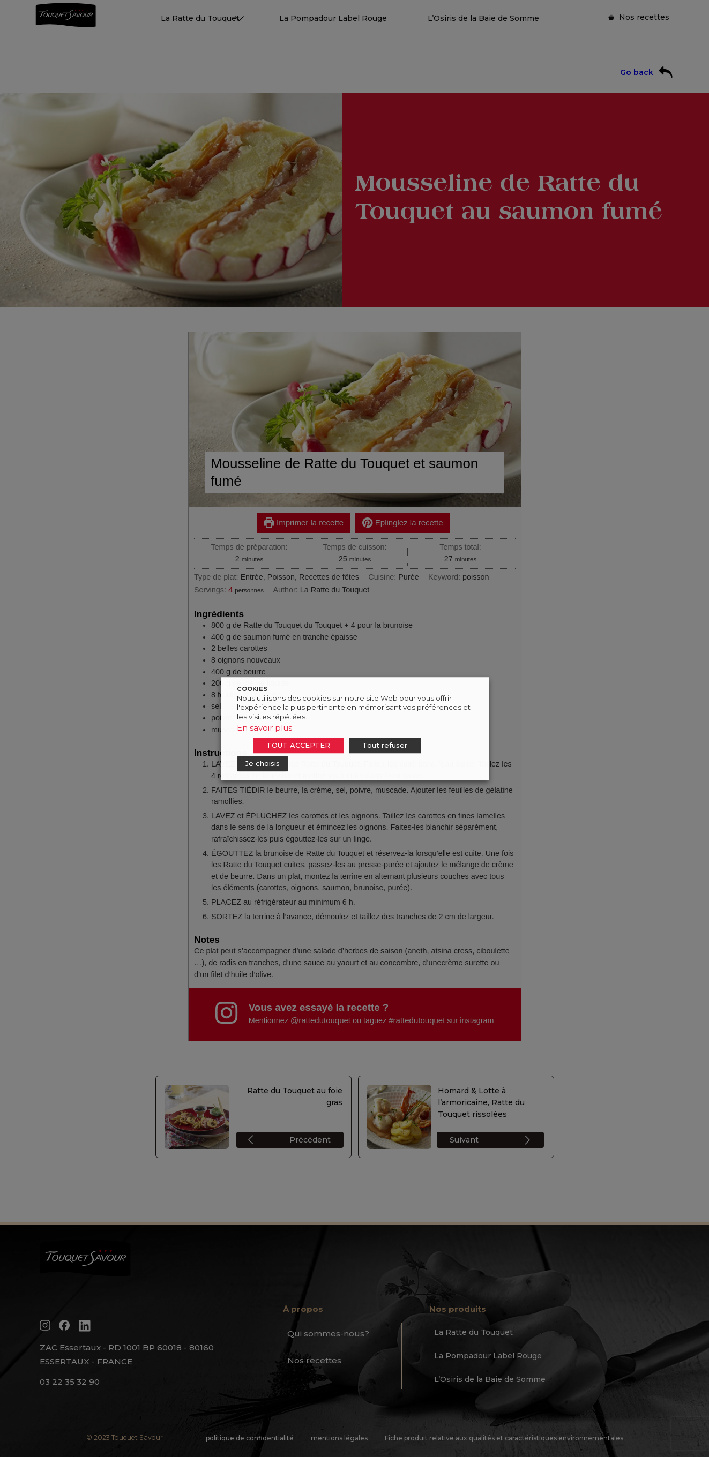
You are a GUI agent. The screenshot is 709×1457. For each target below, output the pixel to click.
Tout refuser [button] (384, 745)
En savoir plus (264, 728)
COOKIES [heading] (252, 689)
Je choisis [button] (262, 763)
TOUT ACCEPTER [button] (298, 745)
